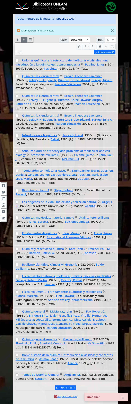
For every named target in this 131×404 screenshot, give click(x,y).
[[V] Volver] (106, 46)
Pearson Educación (68, 84)
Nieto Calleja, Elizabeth (90, 320)
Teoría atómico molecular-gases (44, 171)
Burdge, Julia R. (101, 80)
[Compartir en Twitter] (4, 192)
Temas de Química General (40, 375)
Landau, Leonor (38, 175)
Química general (33, 311)
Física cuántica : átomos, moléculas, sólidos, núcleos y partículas (66, 276)
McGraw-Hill (70, 159)
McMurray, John (61, 311)
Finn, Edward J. (66, 296)
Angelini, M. (72, 375)
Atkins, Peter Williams (94, 217)
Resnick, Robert (71, 280)
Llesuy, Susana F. (59, 324)
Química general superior (39, 339)
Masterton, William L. (77, 339)
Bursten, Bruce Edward (74, 80)
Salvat (55, 139)
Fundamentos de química (39, 233)
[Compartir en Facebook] (4, 185)
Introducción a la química (39, 135)
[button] (92, 46)
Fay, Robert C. (95, 311)
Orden (63, 39)
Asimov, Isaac (48, 359)
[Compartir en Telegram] (4, 211)
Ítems (100, 39)
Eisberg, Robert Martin (31, 280)
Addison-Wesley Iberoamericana (70, 300)
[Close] (112, 31)
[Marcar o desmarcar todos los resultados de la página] (17, 52)
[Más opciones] (86, 46)
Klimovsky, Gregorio (63, 264)
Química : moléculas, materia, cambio (48, 217)
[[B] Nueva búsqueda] (112, 46)
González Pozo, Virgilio (74, 315)
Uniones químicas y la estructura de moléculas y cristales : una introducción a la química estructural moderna (62, 62)
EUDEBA (83, 179)
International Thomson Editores (69, 237)
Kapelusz (50, 68)
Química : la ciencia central (40, 76)
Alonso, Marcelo (27, 296)
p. (104, 52)
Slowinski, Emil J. (27, 343)
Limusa (50, 284)
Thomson (89, 253)
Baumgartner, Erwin (85, 171)
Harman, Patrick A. (42, 253)
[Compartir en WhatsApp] (4, 205)
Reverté (21, 194)
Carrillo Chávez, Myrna (31, 324)
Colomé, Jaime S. (85, 155)
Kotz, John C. (77, 249)
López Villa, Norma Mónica (54, 320)
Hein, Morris (71, 233)
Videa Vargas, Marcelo (88, 324)
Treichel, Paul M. (99, 249)
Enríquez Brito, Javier (43, 315)
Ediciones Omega (77, 222)
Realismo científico (35, 264)
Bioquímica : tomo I (35, 190)
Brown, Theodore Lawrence (83, 76)
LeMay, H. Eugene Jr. (43, 80)
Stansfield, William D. (45, 155)
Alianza (90, 206)
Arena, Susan (103, 233)
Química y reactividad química (43, 249)
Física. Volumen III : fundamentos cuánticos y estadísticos (62, 292)
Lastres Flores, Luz (63, 175)
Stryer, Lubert (63, 190)
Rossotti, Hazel (72, 135)
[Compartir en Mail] (4, 218)
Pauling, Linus (94, 64)
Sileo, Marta (24, 179)
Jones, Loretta (38, 222)
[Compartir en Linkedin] (4, 198)
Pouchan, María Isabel (93, 175)
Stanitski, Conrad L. (53, 343)
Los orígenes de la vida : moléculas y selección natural (59, 202)
